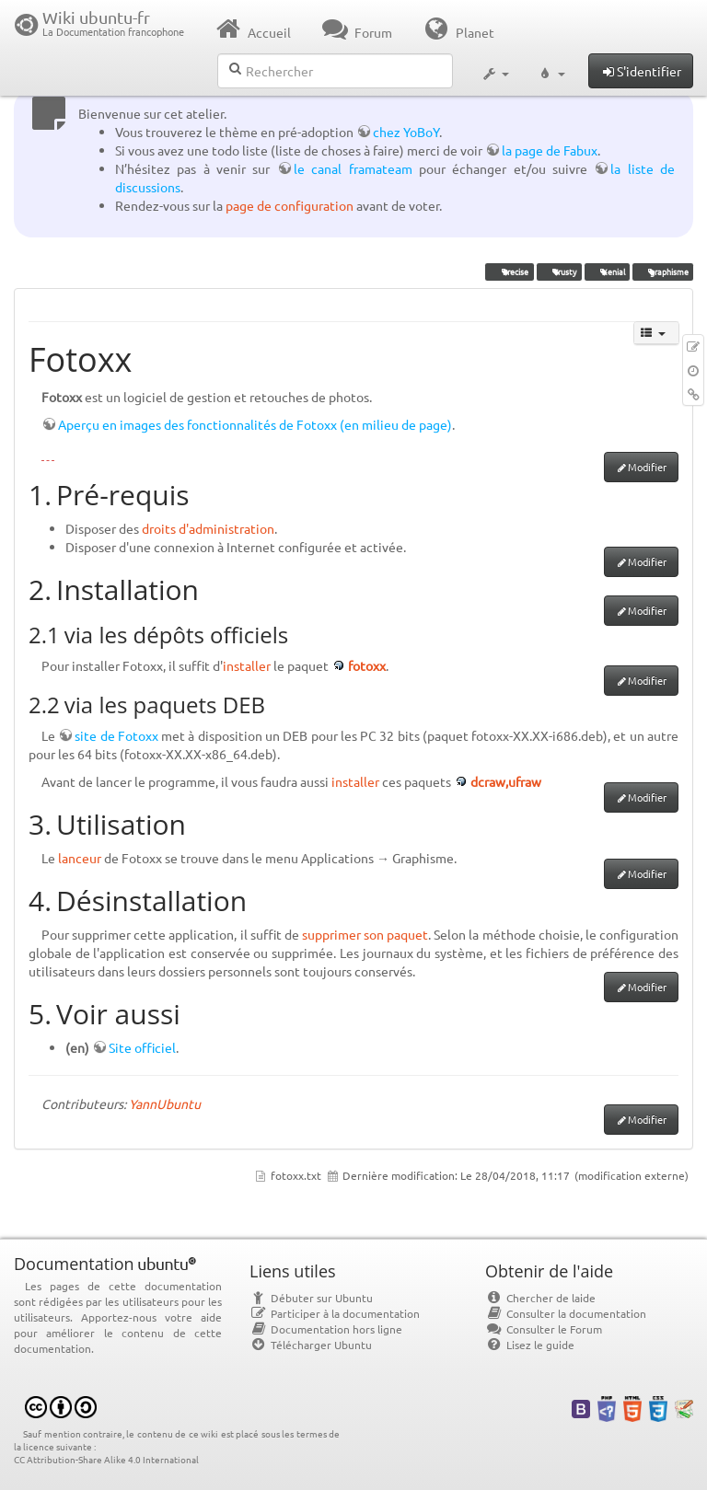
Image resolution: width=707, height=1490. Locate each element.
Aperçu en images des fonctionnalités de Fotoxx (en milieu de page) (255, 424)
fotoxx (367, 665)
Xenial (606, 271)
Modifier (647, 466)
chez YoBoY (406, 131)
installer (247, 665)
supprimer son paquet (365, 934)
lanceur (79, 857)
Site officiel (142, 1047)
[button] (495, 72)
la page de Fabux (549, 150)
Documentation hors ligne (325, 1329)
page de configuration (290, 205)
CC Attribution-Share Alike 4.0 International (106, 1459)
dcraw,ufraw (505, 781)
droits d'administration (208, 528)
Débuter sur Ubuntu (311, 1297)
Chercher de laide (540, 1297)
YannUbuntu (165, 1103)
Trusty (558, 271)
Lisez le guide (529, 1344)
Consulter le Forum (543, 1329)
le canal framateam (353, 168)
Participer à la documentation (334, 1313)
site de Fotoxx (116, 735)
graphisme (662, 271)
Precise (509, 271)
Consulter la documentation (565, 1313)
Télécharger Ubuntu (310, 1344)
